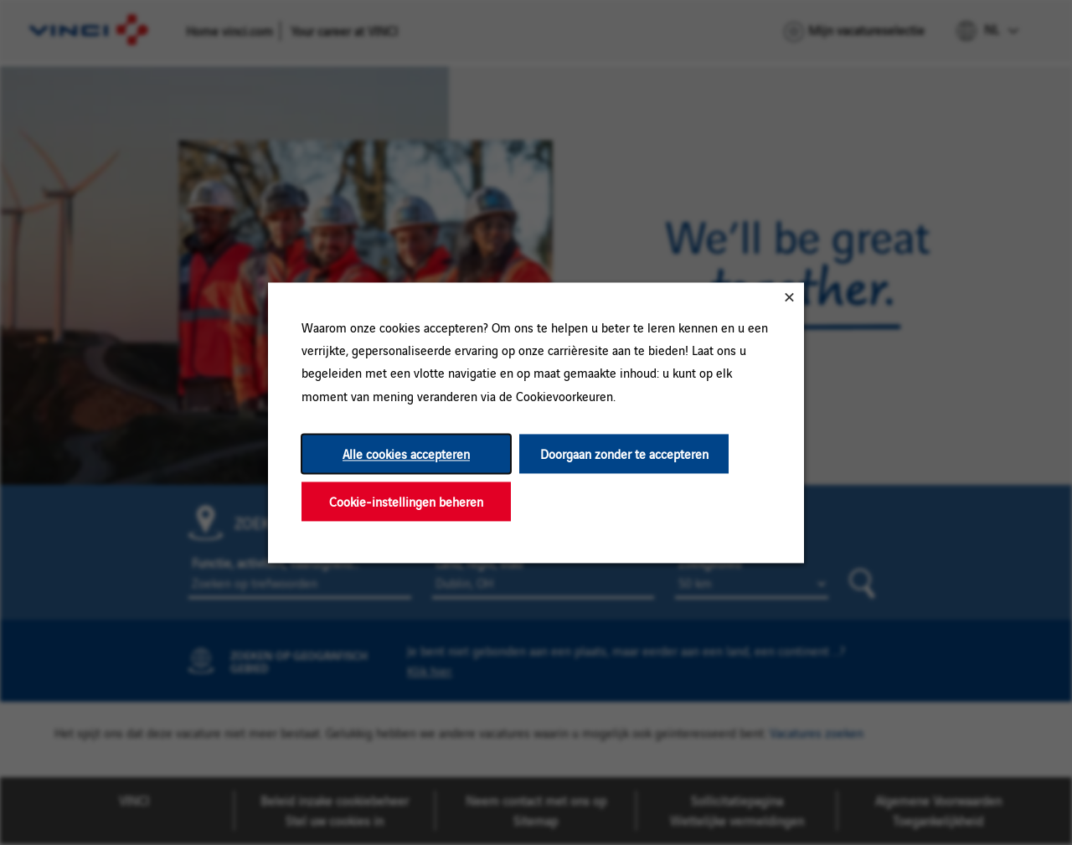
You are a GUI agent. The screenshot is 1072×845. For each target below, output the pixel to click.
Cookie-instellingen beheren (406, 501)
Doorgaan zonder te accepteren (624, 453)
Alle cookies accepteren (406, 453)
